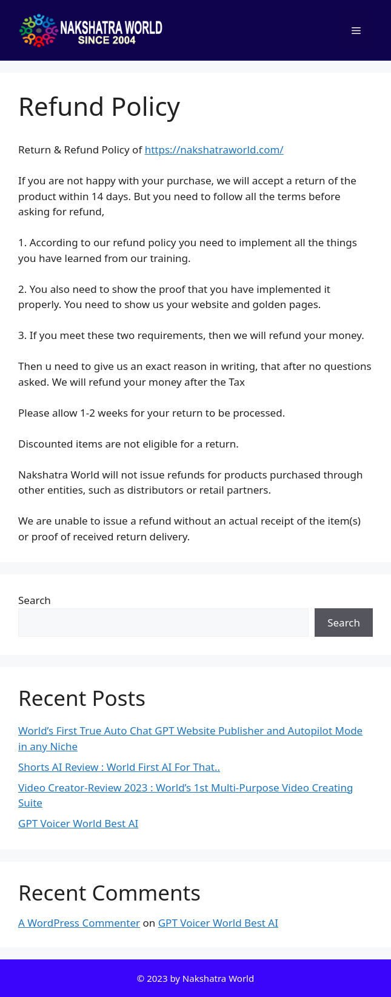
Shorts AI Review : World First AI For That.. (119, 767)
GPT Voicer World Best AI (78, 823)
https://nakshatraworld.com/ (214, 149)
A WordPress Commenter (79, 923)
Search (34, 600)
